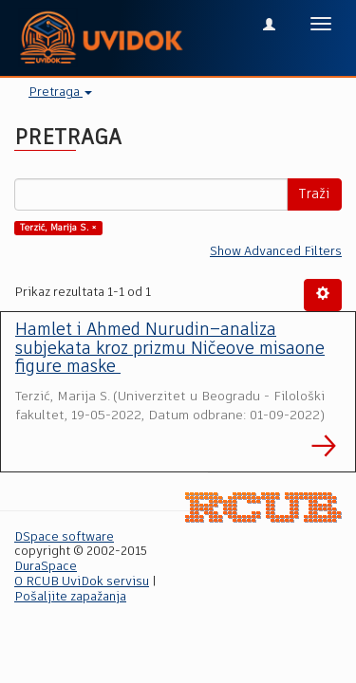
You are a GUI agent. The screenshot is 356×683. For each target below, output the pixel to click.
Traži (314, 194)
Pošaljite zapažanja (70, 597)
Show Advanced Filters (276, 252)
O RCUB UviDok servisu (81, 582)
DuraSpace (45, 567)
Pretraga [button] (60, 92)
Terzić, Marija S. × (58, 227)
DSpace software (64, 537)
